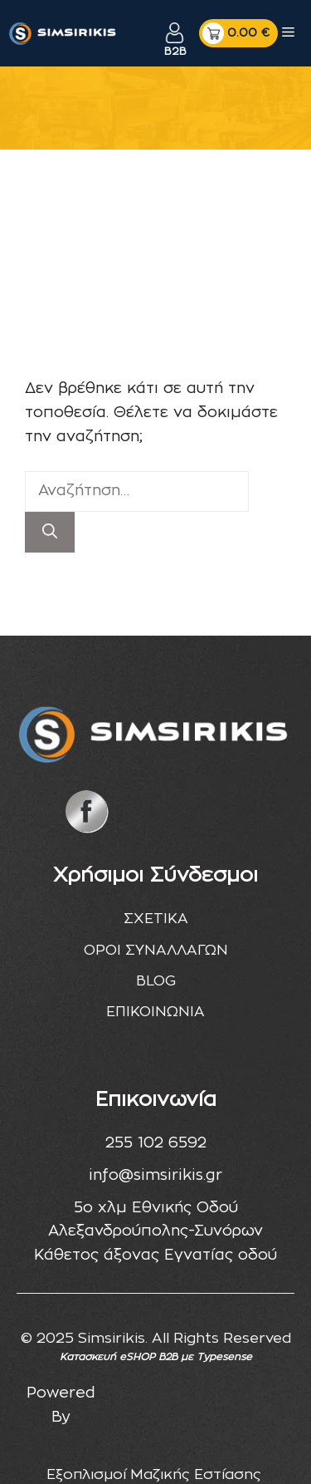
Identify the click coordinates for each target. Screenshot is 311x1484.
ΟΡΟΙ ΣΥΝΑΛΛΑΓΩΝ (156, 950)
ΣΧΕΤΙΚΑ (156, 919)
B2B (174, 52)
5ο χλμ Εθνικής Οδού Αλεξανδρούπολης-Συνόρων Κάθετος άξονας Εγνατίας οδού (155, 1232)
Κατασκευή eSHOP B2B (118, 1357)
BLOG (156, 981)
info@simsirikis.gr (155, 1175)
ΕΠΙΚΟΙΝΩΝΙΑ (155, 1012)
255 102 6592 (156, 1143)
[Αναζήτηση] (50, 532)
